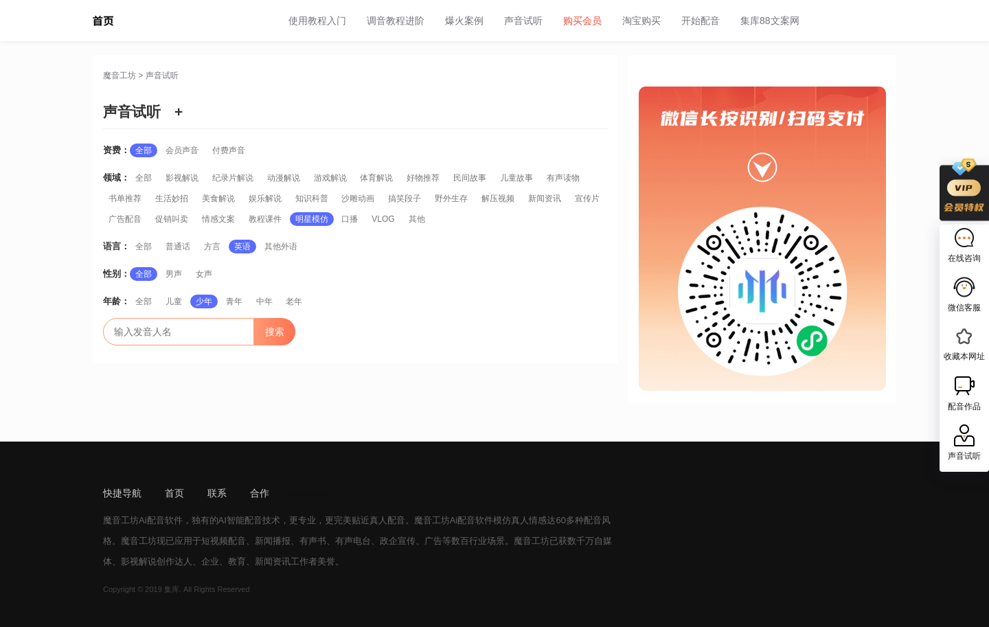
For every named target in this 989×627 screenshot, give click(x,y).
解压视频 (497, 198)
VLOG (383, 219)
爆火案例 (464, 20)
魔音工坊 (119, 75)
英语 (242, 246)
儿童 (174, 301)
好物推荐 (423, 178)
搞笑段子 (404, 198)
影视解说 (182, 178)
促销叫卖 (171, 219)
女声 (204, 274)
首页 (174, 493)
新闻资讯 (544, 198)
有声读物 (563, 178)
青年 (234, 301)
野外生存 (451, 198)
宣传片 (587, 198)
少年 (204, 301)
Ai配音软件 (161, 520)
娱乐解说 (265, 198)
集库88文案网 (769, 20)
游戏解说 (330, 178)
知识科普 (311, 198)
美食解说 (218, 198)
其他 (417, 219)
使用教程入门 (317, 20)
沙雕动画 (357, 198)
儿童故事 (516, 178)
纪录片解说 (232, 178)
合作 (259, 493)
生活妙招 (171, 198)
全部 (143, 150)
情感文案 (218, 219)
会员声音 (182, 150)
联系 (217, 493)
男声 (174, 274)
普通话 (178, 246)
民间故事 (469, 178)
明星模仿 (311, 219)
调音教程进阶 (395, 20)
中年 (264, 301)
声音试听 (523, 20)
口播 (349, 219)
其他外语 (280, 246)
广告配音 (125, 219)
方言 (212, 246)
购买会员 (582, 20)
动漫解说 (283, 178)
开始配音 (700, 20)
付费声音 (228, 150)
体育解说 (376, 178)
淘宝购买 (641, 20)
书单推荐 (125, 198)
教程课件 (265, 219)
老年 (294, 301)
